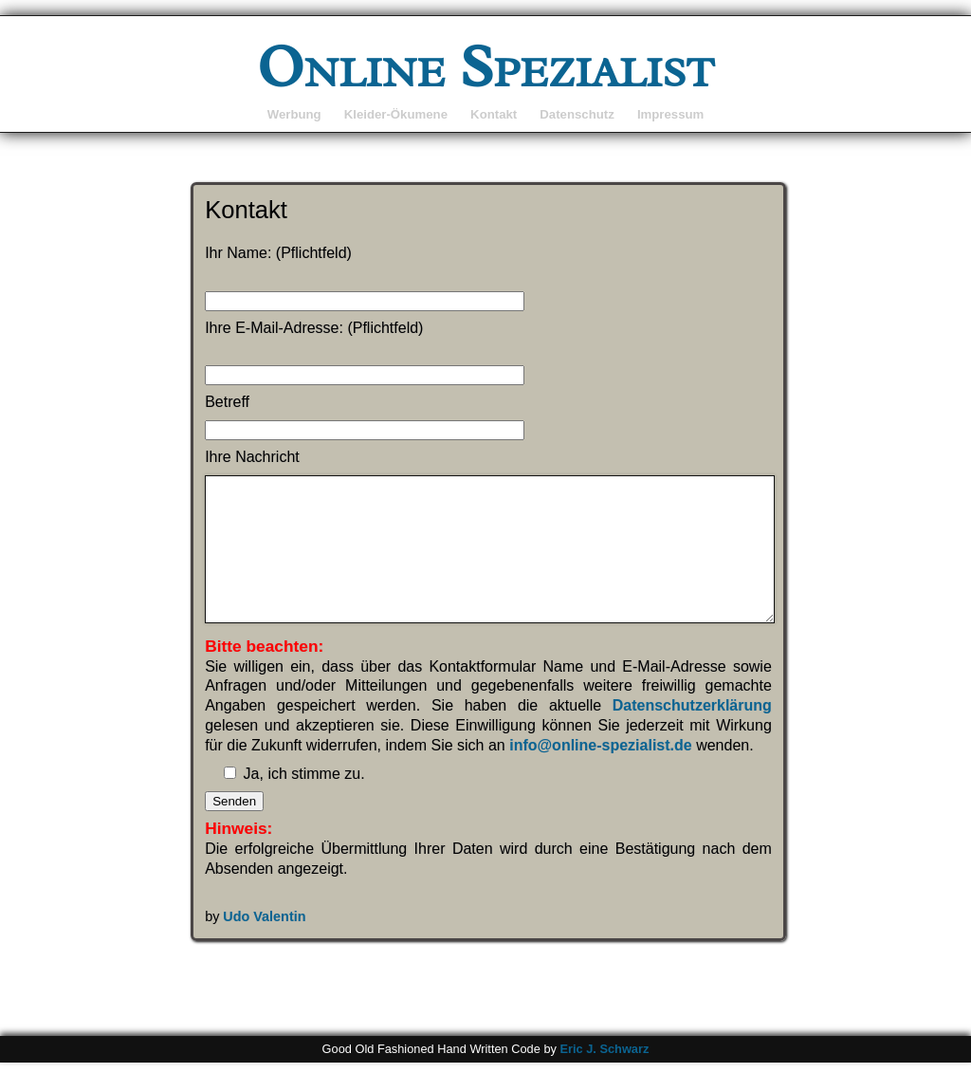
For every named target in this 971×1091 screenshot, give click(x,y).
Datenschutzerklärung (692, 734)
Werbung (294, 114)
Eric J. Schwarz (604, 1077)
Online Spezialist (486, 66)
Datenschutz (577, 114)
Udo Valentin (264, 944)
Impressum (670, 114)
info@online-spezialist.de (600, 774)
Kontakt (493, 114)
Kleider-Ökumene (396, 114)
